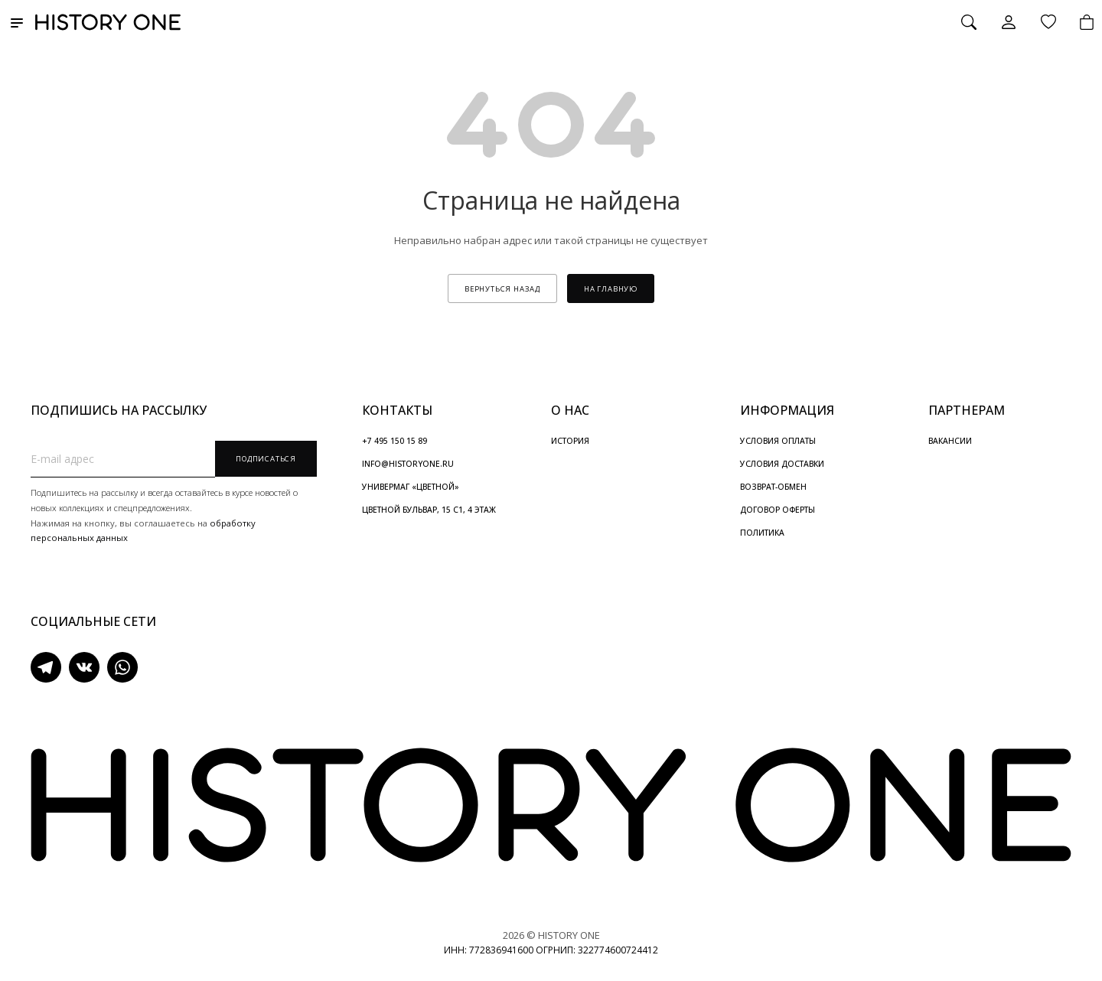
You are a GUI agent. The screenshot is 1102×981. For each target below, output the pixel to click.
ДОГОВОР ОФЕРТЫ (777, 509)
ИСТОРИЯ (570, 440)
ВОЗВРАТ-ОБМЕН (773, 486)
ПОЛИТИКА (762, 532)
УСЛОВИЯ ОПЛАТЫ (778, 440)
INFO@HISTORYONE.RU (408, 463)
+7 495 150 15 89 (394, 440)
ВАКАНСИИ (950, 440)
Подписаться (266, 459)
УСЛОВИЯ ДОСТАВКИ (782, 463)
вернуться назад (502, 289)
